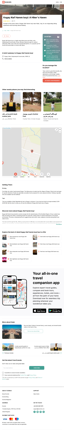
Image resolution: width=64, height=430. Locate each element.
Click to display (8, 58)
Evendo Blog (5, 396)
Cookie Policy (23, 375)
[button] (32, 151)
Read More (59, 224)
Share (6, 36)
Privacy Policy (32, 375)
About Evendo (5, 394)
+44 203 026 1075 (38, 406)
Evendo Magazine (6, 399)
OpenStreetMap (7, 128)
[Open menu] (61, 2)
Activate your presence (52, 80)
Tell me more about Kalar (33, 331)
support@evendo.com (38, 408)
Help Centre (36, 394)
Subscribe (37, 368)
